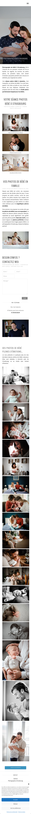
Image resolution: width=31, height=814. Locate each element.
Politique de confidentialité (12, 811)
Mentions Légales (21, 811)
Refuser (15, 804)
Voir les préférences (15, 808)
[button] (28, 784)
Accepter (15, 799)
